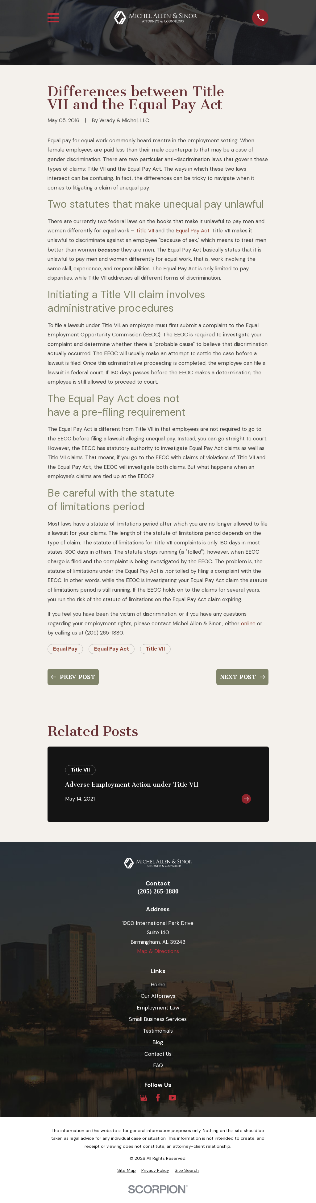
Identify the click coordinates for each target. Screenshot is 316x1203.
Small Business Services (158, 1019)
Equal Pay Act (193, 230)
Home (158, 984)
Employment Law (158, 1007)
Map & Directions (158, 951)
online (248, 623)
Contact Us (158, 1054)
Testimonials (158, 1030)
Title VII (145, 230)
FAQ (158, 1065)
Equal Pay (65, 648)
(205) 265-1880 (158, 891)
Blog (157, 1042)
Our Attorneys (158, 996)
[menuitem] (126, 1171)
